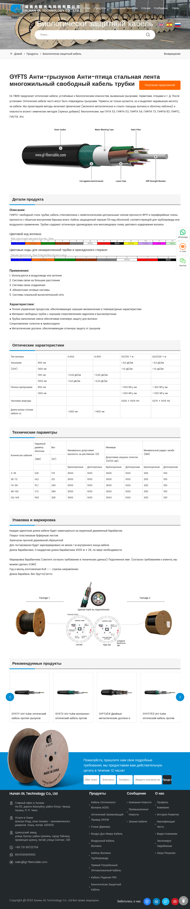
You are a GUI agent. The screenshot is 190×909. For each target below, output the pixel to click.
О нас (87, 8)
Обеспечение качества (124, 8)
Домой (76, 8)
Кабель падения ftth (104, 877)
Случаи (145, 8)
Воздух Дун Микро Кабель (107, 834)
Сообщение (161, 8)
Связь (175, 8)
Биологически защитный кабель (62, 54)
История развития (168, 814)
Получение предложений (160, 85)
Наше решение (166, 853)
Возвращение (172, 54)
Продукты (100, 8)
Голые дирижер (100, 827)
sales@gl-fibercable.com (31, 862)
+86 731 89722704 (26, 847)
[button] (180, 697)
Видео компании (167, 834)
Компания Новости (140, 802)
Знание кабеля (138, 822)
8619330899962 (25, 855)
